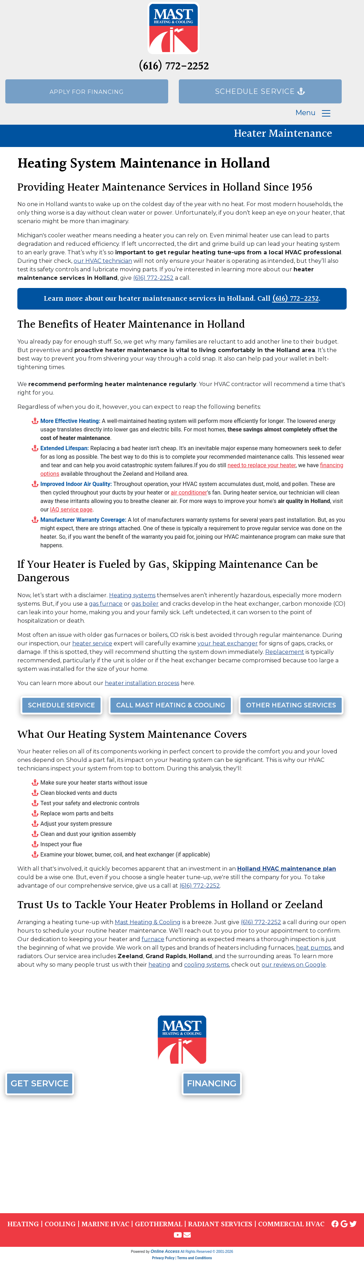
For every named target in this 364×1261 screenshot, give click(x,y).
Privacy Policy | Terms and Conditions (182, 1258)
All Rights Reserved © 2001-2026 (207, 1252)
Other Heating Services (291, 705)
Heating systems (132, 595)
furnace (153, 939)
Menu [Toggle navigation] (313, 113)
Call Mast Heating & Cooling (170, 705)
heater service (92, 643)
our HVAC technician (103, 261)
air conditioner (189, 492)
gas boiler (145, 603)
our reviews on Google (294, 964)
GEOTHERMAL (158, 1224)
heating (159, 964)
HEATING (23, 1224)
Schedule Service (61, 705)
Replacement (284, 652)
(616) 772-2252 (173, 67)
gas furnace (106, 603)
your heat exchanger (228, 643)
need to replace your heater (262, 465)
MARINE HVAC (105, 1224)
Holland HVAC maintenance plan (286, 868)
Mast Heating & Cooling (148, 922)
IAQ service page (71, 509)
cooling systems (206, 964)
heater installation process (142, 683)
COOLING (60, 1224)
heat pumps (313, 947)
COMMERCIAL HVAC (291, 1224)
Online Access (165, 1251)
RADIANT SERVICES (220, 1224)
